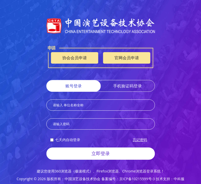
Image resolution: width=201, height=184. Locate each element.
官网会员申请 (126, 58)
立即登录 (100, 153)
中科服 (179, 178)
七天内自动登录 (65, 139)
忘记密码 (140, 139)
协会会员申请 (74, 58)
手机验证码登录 (127, 86)
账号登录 (73, 86)
